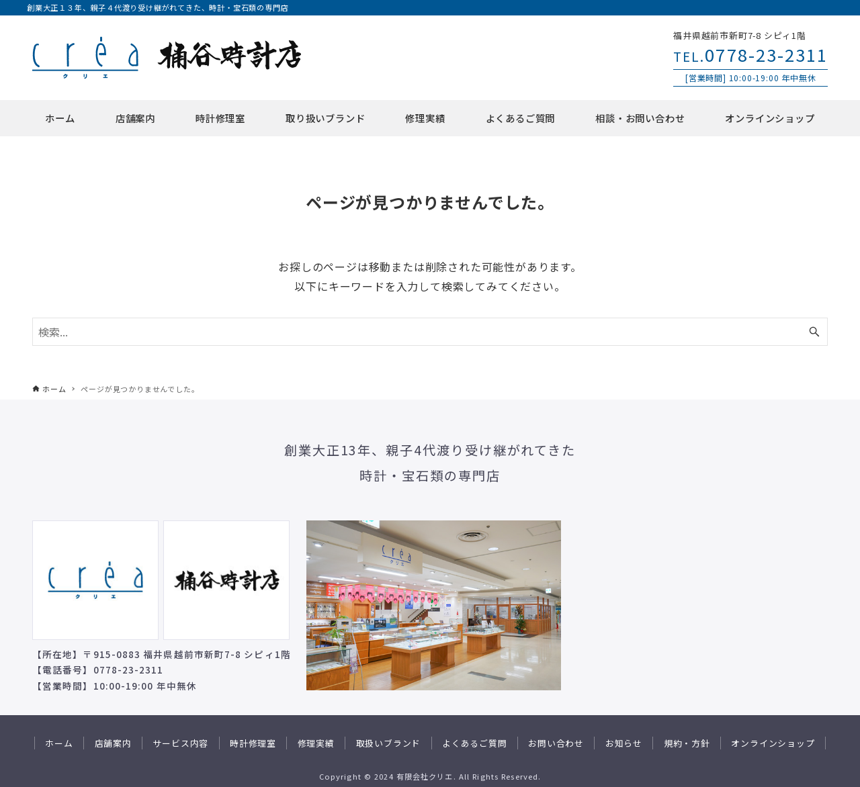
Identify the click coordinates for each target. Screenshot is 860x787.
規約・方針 (687, 743)
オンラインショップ (772, 743)
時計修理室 (253, 743)
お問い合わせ (556, 743)
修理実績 (316, 743)
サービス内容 (180, 743)
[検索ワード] (430, 332)
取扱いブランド (388, 743)
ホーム (59, 743)
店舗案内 (113, 743)
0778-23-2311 (750, 54)
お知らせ (623, 743)
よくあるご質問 (474, 743)
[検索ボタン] (814, 332)
